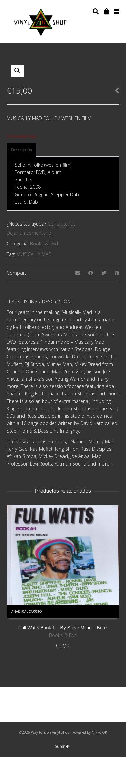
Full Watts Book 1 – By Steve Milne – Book (63, 627)
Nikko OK (99, 732)
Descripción (21, 150)
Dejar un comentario (29, 233)
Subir (62, 746)
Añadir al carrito (26, 611)
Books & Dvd (44, 243)
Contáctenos (62, 223)
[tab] (21, 150)
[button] (17, 71)
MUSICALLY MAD (34, 254)
